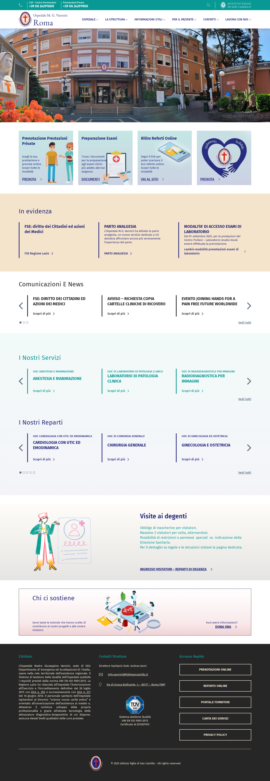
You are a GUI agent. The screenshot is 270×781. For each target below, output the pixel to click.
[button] (249, 305)
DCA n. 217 (84, 692)
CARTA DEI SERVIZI (215, 718)
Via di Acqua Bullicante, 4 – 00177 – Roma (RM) (135, 684)
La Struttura (116, 19)
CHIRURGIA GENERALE (126, 445)
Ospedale (90, 19)
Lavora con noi (238, 19)
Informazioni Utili (149, 19)
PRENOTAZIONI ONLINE (215, 669)
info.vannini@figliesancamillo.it (128, 674)
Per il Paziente (184, 19)
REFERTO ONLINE (215, 686)
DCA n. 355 (38, 692)
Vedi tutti (244, 322)
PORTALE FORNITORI (215, 702)
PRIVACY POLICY (215, 735)
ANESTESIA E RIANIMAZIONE (57, 378)
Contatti (211, 19)
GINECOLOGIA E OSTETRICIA (206, 445)
